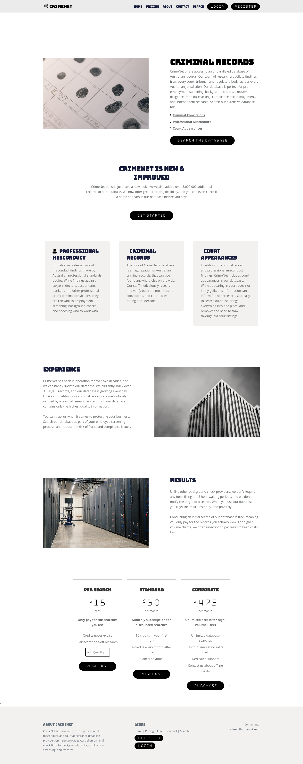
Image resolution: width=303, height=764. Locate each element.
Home (138, 9)
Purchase (97, 666)
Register (245, 10)
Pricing (152, 9)
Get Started (151, 215)
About (167, 9)
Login (217, 10)
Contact (182, 9)
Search (198, 9)
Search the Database (202, 140)
